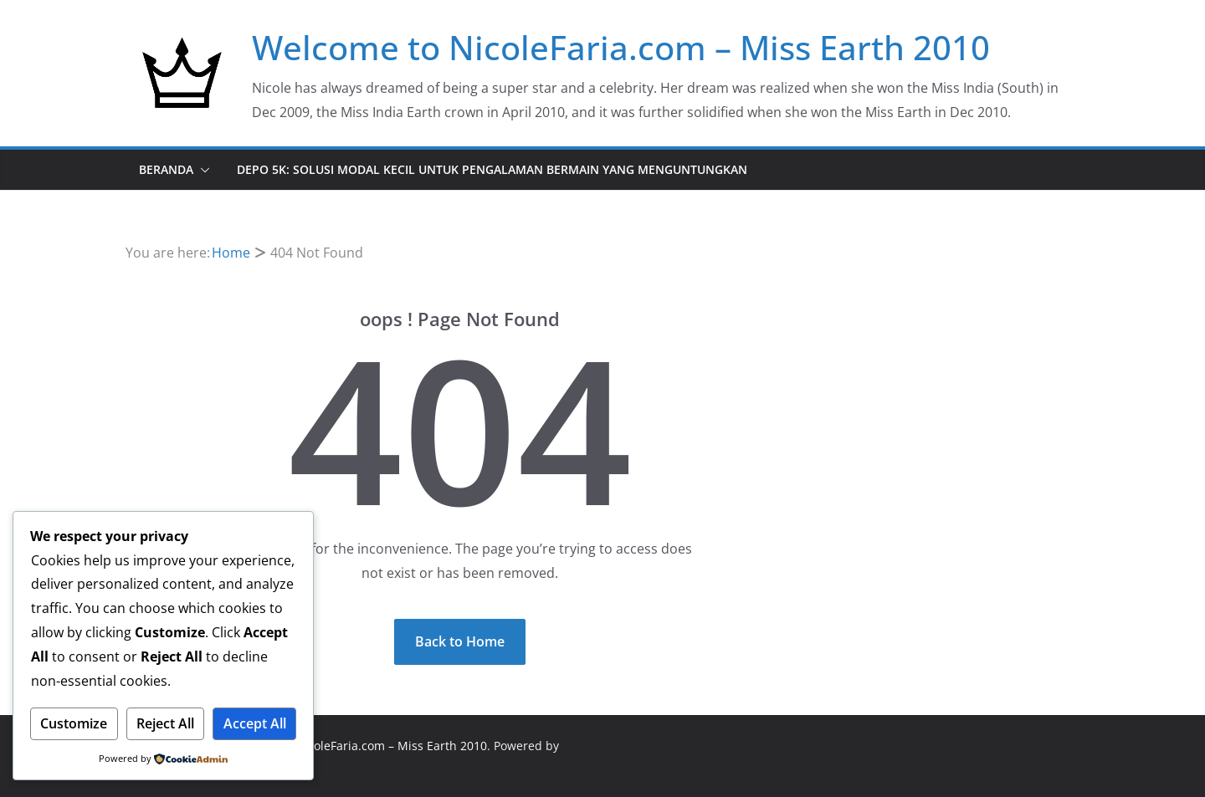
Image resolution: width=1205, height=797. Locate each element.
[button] (201, 169)
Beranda (166, 169)
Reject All (165, 723)
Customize (73, 723)
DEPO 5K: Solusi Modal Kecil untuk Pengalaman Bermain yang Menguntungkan (492, 169)
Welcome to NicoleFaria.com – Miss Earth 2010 (621, 47)
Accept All (254, 723)
